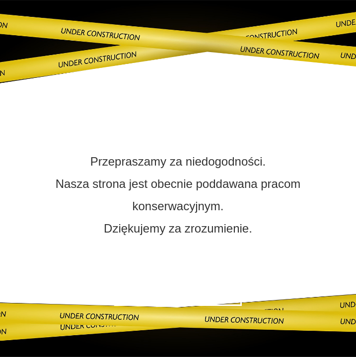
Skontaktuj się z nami (178, 293)
